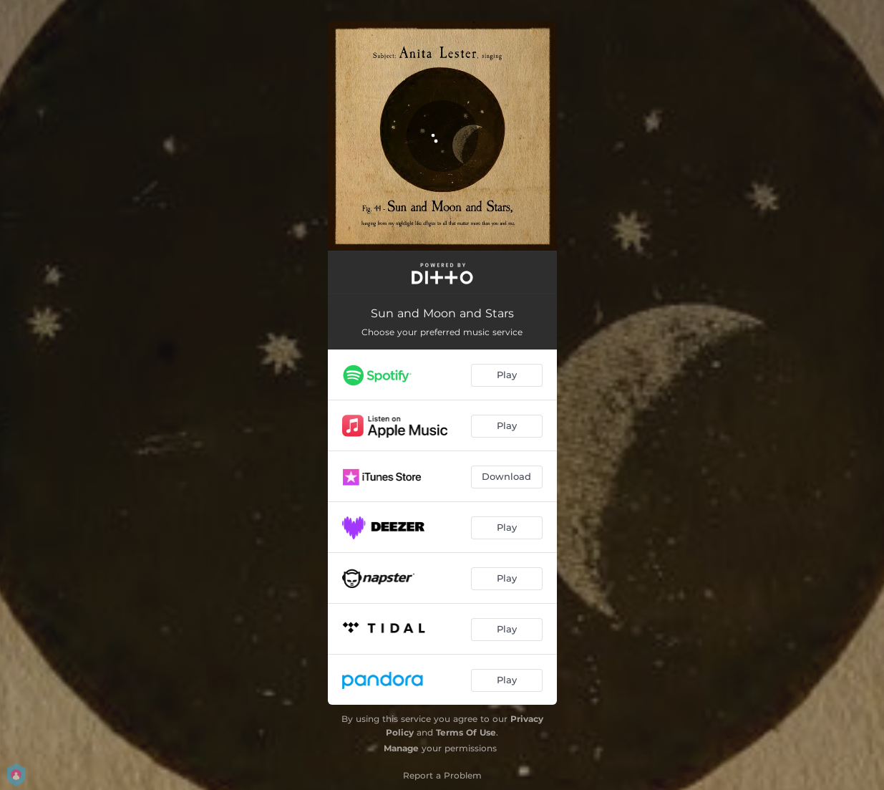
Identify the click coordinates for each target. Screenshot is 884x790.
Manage (401, 748)
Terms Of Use (466, 732)
